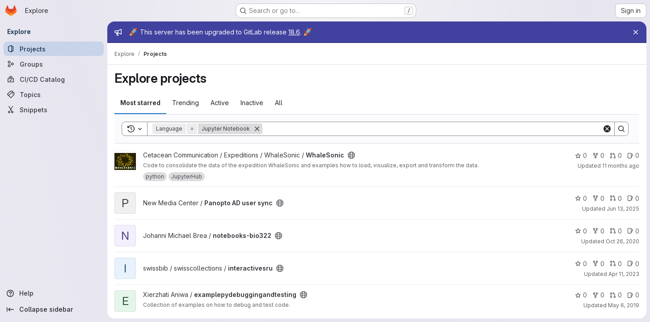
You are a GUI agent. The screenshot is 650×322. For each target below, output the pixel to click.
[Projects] (54, 49)
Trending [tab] (185, 102)
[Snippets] (54, 109)
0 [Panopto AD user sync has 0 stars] (581, 198)
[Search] (432, 128)
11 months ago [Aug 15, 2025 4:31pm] (620, 165)
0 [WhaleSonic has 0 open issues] (633, 155)
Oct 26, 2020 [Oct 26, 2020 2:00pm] (622, 241)
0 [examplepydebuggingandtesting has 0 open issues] (633, 295)
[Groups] (54, 64)
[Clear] (607, 128)
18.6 (294, 32)
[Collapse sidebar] (54, 309)
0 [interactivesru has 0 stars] (581, 263)
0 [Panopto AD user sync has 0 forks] (598, 198)
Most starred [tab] (140, 102)
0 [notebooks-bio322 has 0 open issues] (633, 231)
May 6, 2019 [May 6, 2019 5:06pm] (623, 305)
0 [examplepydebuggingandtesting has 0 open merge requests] (616, 295)
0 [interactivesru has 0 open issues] (633, 263)
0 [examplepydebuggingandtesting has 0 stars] (581, 295)
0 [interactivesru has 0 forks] (598, 263)
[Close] (635, 32)
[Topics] (54, 94)
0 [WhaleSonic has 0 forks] (598, 155)
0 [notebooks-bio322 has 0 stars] (581, 231)
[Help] (54, 293)
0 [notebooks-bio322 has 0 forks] (598, 231)
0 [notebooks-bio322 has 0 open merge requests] (616, 231)
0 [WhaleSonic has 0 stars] (581, 155)
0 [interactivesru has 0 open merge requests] (616, 263)
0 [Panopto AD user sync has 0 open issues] (633, 198)
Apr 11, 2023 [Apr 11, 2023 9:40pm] (623, 274)
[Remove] (257, 128)
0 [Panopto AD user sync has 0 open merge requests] (616, 198)
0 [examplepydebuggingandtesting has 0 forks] (598, 295)
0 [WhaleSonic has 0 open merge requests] (616, 155)
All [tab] (279, 102)
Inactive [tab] (252, 102)
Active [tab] (220, 102)
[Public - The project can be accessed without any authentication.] (351, 155)
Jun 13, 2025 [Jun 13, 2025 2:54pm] (623, 208)
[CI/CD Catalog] (54, 79)
